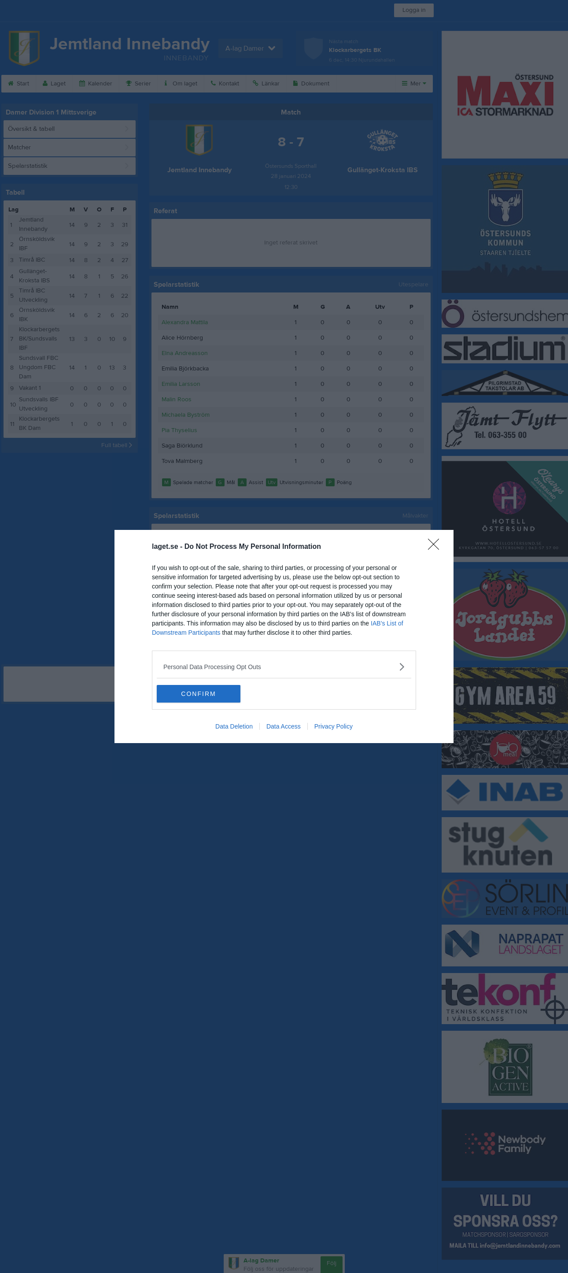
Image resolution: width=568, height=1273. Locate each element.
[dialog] (284, 636)
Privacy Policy (333, 726)
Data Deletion (234, 726)
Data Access (283, 726)
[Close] (436, 547)
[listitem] (284, 666)
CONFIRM (198, 693)
